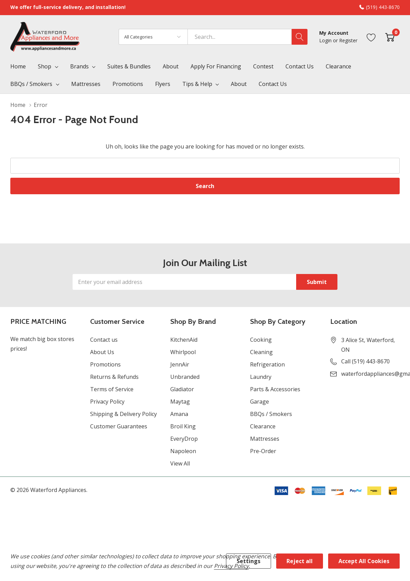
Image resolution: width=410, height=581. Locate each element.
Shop (44, 66)
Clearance (263, 426)
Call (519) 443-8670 (365, 361)
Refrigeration (267, 364)
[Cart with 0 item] (390, 37)
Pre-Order (263, 451)
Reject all (300, 561)
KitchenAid (183, 339)
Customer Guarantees (118, 426)
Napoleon (183, 451)
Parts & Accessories (275, 389)
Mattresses (264, 438)
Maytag (180, 401)
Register (348, 40)
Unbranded (184, 377)
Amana (179, 414)
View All (180, 463)
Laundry (260, 377)
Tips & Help (197, 84)
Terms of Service (111, 389)
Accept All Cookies (363, 561)
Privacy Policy (107, 401)
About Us (102, 352)
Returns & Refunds (114, 377)
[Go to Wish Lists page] (371, 37)
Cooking (261, 339)
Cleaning (261, 352)
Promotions (105, 364)
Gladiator (182, 389)
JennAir (179, 364)
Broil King (183, 426)
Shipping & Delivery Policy (123, 414)
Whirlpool (183, 352)
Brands (79, 66)
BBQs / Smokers (31, 84)
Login (326, 40)
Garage (259, 401)
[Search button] (300, 37)
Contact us (104, 339)
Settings (248, 561)
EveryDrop (184, 438)
